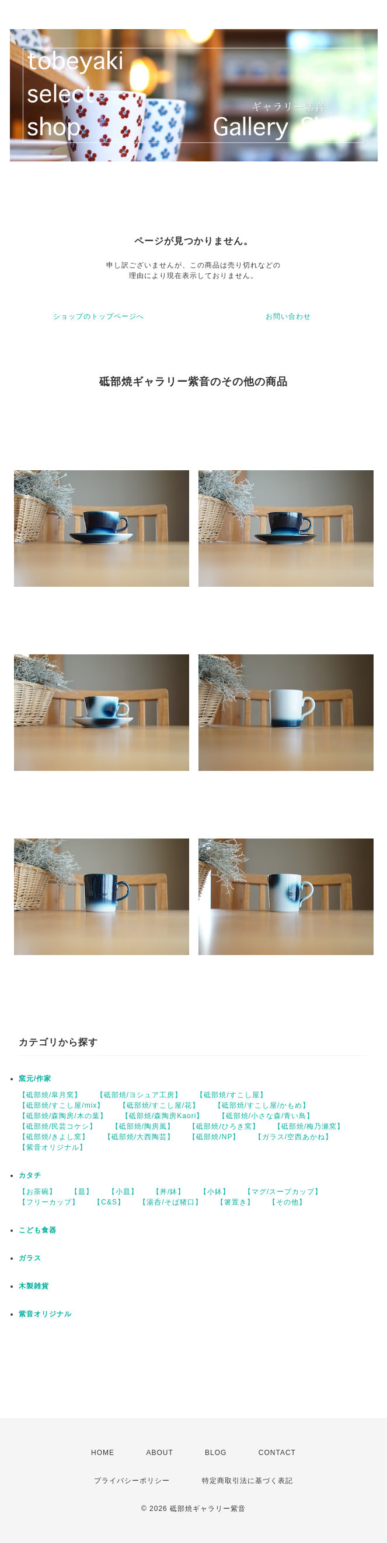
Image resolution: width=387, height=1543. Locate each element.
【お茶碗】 (38, 1192)
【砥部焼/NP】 (214, 1137)
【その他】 (287, 1202)
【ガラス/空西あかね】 (293, 1137)
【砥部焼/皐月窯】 (50, 1095)
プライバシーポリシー (132, 1481)
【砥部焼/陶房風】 (143, 1126)
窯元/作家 (35, 1079)
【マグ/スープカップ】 (283, 1192)
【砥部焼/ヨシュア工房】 (139, 1095)
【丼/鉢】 (168, 1192)
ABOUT (159, 1453)
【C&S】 (109, 1202)
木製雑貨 (34, 1286)
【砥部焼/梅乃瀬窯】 (309, 1126)
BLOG (215, 1453)
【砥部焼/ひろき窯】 (224, 1126)
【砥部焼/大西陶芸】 (139, 1137)
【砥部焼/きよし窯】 (54, 1137)
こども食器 (38, 1230)
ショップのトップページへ (98, 316)
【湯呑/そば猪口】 (170, 1202)
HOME (102, 1453)
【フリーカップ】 (49, 1202)
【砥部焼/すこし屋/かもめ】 (262, 1105)
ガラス (30, 1258)
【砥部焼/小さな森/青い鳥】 (266, 1116)
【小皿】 (123, 1192)
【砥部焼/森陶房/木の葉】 (63, 1116)
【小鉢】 (215, 1192)
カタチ (30, 1175)
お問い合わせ (288, 316)
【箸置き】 (235, 1202)
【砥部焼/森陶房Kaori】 (162, 1116)
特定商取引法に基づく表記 (247, 1481)
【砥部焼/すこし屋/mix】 (61, 1105)
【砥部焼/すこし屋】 (231, 1095)
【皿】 (82, 1192)
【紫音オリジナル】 (53, 1147)
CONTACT (277, 1453)
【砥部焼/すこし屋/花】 (159, 1105)
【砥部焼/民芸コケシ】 (58, 1126)
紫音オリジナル (45, 1314)
